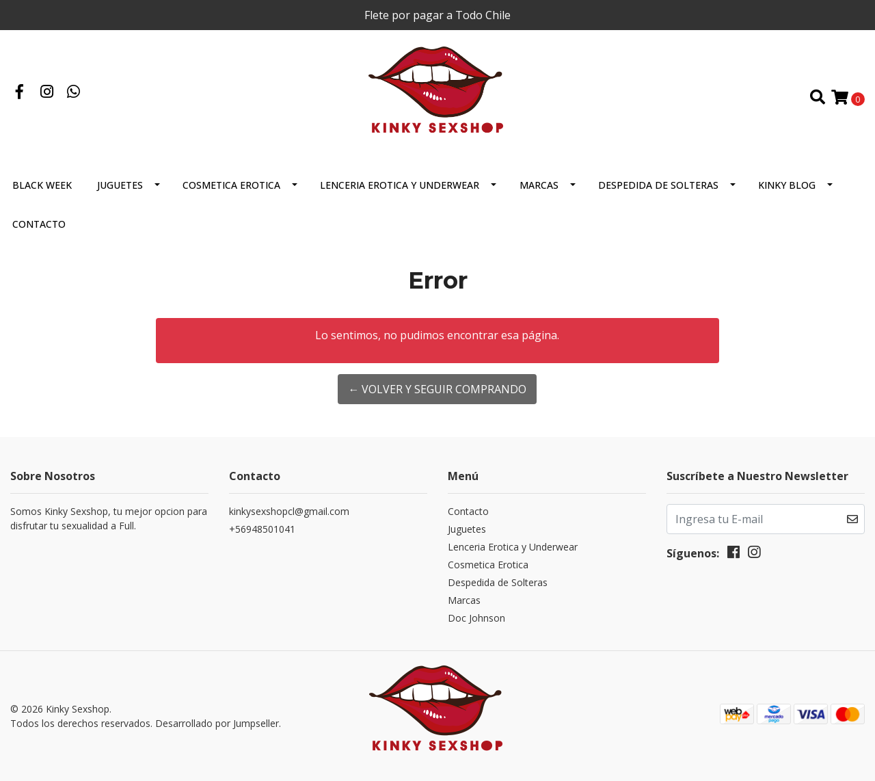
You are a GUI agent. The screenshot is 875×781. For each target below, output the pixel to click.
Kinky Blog (787, 184)
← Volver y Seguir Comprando (437, 389)
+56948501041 (262, 528)
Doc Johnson (476, 617)
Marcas (539, 184)
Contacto (39, 223)
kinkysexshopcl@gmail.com (289, 511)
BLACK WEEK (42, 184)
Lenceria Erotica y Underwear (399, 184)
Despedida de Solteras (658, 184)
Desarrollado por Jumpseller (217, 723)
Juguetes (120, 184)
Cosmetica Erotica (231, 184)
